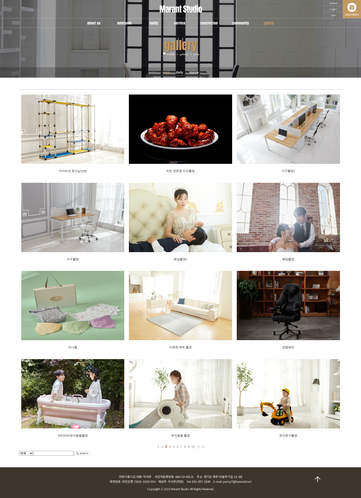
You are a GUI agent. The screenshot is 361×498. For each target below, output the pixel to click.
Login (333, 9)
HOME (170, 54)
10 (193, 446)
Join (333, 15)
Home (333, 3)
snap (166, 72)
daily (179, 72)
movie (194, 72)
